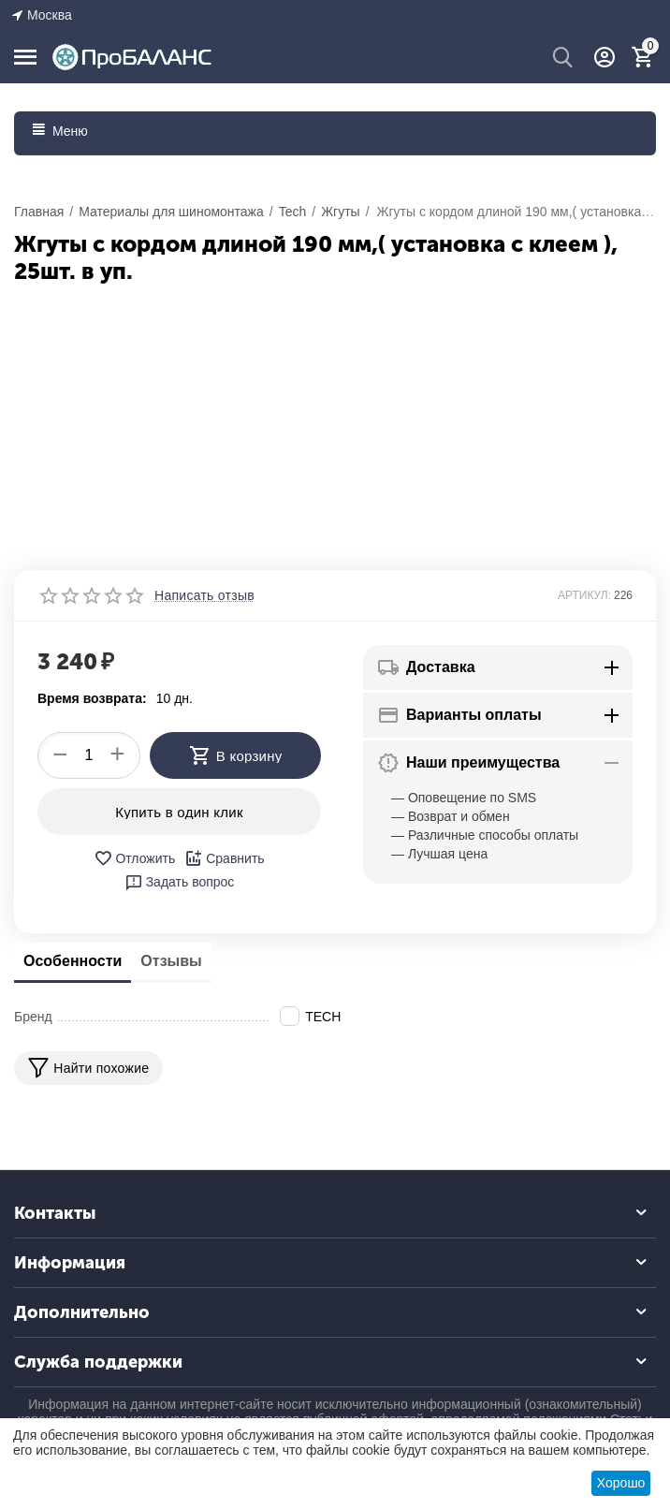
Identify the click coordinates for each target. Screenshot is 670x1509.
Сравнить (224, 858)
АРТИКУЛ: (584, 595)
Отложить (134, 858)
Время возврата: (92, 698)
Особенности (72, 961)
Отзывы (170, 961)
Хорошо (621, 1482)
